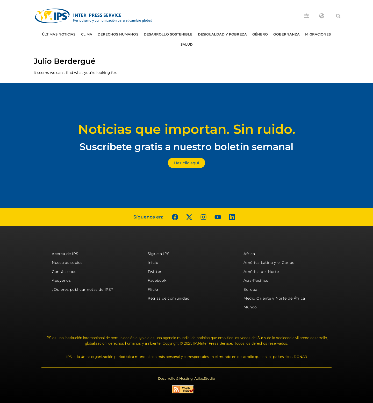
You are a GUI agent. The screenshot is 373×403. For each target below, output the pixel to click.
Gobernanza (286, 34)
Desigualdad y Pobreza (222, 34)
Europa (250, 289)
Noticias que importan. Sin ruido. (186, 129)
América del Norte (261, 271)
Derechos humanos (118, 34)
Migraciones (318, 34)
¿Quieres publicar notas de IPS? (82, 289)
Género (260, 34)
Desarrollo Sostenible (168, 34)
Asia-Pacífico (256, 280)
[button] (338, 16)
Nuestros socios (67, 262)
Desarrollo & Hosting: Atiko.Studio (186, 378)
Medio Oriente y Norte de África (274, 298)
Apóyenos (61, 280)
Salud (187, 44)
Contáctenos (64, 271)
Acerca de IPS (65, 253)
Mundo (250, 307)
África (249, 253)
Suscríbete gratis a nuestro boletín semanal (186, 146)
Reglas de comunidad (169, 298)
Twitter (155, 271)
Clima (86, 34)
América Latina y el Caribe (268, 262)
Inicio (153, 262)
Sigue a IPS (159, 253)
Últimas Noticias (59, 34)
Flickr (153, 289)
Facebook (157, 280)
